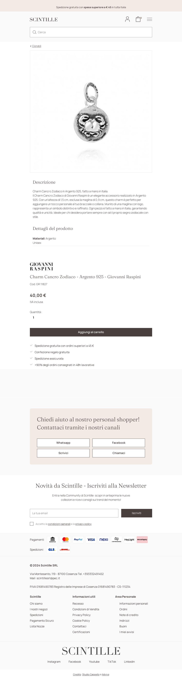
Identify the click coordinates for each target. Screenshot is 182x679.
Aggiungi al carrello (91, 332)
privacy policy (83, 524)
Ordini (123, 609)
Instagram (53, 661)
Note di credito (128, 615)
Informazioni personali (133, 603)
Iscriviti (136, 513)
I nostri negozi (39, 609)
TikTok (112, 661)
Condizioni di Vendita (86, 609)
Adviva (105, 674)
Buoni (123, 626)
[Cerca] (91, 32)
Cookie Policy (81, 620)
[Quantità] (33, 317)
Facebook (74, 661)
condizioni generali (59, 524)
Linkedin (129, 661)
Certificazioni (81, 632)
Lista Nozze (37, 626)
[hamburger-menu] (147, 19)
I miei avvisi (126, 632)
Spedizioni (36, 615)
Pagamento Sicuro (42, 620)
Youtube (94, 661)
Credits (77, 674)
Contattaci (80, 626)
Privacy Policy (81, 615)
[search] (34, 32)
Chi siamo (36, 603)
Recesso (78, 603)
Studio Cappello (91, 674)
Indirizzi (124, 620)
